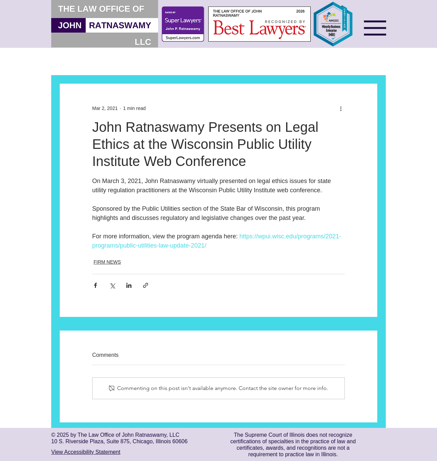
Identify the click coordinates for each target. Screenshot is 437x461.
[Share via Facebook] (95, 285)
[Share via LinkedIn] (129, 285)
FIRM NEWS (107, 262)
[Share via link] (145, 285)
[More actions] (341, 108)
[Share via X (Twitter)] (112, 285)
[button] (375, 28)
